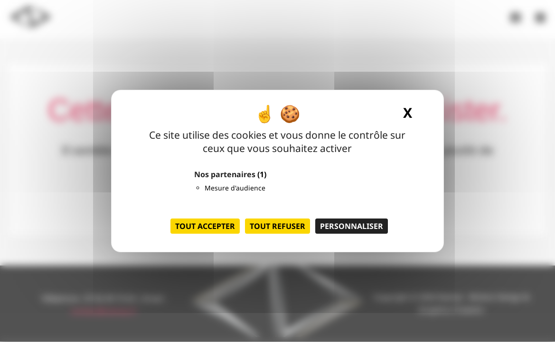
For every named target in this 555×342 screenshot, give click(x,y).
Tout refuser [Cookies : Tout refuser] (277, 226)
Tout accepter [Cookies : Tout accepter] (205, 226)
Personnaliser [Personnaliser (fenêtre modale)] (351, 226)
